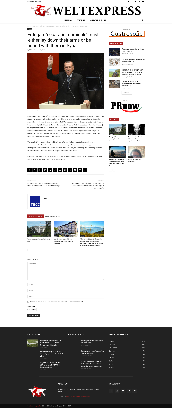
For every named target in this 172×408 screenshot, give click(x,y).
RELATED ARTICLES (35, 216)
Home (29, 26)
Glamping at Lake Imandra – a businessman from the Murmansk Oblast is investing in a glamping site (88, 185)
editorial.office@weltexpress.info (78, 396)
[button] (142, 20)
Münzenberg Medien (35, 406)
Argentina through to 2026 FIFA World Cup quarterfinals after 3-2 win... (51, 354)
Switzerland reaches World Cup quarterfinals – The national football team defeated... (51, 343)
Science (131, 134)
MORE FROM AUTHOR (52, 216)
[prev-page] (28, 250)
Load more (127, 93)
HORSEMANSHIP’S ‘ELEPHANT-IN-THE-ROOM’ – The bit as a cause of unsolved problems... (133, 72)
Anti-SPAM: (31, 306)
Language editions (99, 20)
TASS (30, 50)
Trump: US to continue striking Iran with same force (116, 139)
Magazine (81, 20)
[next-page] (32, 250)
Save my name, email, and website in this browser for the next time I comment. (56, 302)
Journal (68, 20)
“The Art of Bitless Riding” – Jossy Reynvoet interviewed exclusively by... (131, 83)
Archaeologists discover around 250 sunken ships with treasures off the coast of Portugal (43, 184)
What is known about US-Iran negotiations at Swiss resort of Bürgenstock (63, 241)
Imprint (131, 157)
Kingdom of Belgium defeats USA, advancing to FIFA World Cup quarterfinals (50, 365)
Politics (35, 26)
